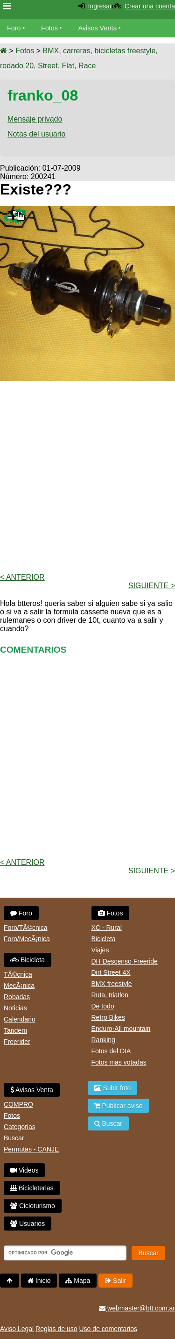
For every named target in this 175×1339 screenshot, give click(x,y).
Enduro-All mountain (121, 1028)
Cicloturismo (32, 1205)
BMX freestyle (111, 983)
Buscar (14, 1138)
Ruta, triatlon (109, 995)
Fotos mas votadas (119, 1062)
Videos (24, 1170)
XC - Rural (106, 927)
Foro (14, 28)
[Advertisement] (87, 476)
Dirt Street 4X (111, 972)
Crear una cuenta (150, 6)
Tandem (15, 1030)
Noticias (15, 1008)
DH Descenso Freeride (124, 961)
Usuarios (27, 1223)
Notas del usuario (36, 134)
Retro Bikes (108, 1017)
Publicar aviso (118, 1105)
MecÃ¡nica (19, 985)
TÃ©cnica (18, 974)
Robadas (17, 997)
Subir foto (112, 1088)
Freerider (17, 1041)
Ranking (103, 1040)
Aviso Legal (17, 1328)
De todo (102, 1006)
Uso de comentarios (108, 1328)
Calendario (19, 1019)
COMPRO (18, 1104)
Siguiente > (151, 586)
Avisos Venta (97, 28)
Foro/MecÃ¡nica (27, 939)
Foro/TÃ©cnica (26, 927)
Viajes (100, 950)
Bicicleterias (32, 1188)
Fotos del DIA (111, 1051)
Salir (115, 1280)
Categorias (19, 1126)
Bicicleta (27, 960)
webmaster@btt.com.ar (137, 1308)
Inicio (39, 1280)
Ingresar (100, 6)
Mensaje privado (34, 119)
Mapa (77, 1280)
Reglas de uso (56, 1328)
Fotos (49, 28)
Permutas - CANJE (31, 1149)
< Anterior (22, 577)
